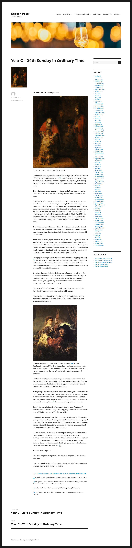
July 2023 (97, 139)
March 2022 (98, 170)
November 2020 (99, 201)
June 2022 (98, 164)
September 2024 (99, 112)
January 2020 (99, 220)
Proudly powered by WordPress (29, 540)
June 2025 (98, 95)
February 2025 (99, 103)
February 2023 (99, 149)
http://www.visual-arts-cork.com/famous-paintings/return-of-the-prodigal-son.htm (60, 473)
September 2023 (99, 135)
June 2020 (98, 211)
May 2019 (98, 236)
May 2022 (98, 166)
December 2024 (99, 107)
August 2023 (98, 137)
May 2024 (98, 120)
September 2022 (99, 159)
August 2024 (98, 114)
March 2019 (98, 239)
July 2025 (97, 93)
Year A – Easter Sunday (101, 264)
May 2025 (98, 97)
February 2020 (99, 218)
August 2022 (98, 161)
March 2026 (98, 78)
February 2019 (99, 241)
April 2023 (98, 145)
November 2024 (99, 109)
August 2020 (98, 207)
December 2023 (99, 130)
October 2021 (99, 180)
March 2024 (98, 124)
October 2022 (99, 157)
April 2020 (98, 214)
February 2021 (99, 195)
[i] (60, 178)
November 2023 (99, 132)
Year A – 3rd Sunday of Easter (103, 260)
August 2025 (98, 91)
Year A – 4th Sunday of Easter (103, 258)
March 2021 (98, 193)
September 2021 (99, 182)
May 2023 (98, 143)
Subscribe (97, 14)
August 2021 (98, 184)
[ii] (34, 260)
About (116, 14)
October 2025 (99, 87)
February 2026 (99, 80)
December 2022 (99, 153)
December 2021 (99, 176)
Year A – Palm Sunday (101, 266)
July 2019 (97, 232)
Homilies (66, 14)
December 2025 (99, 84)
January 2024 (99, 128)
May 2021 (97, 189)
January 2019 (99, 243)
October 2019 (99, 226)
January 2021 (98, 197)
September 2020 (99, 205)
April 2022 (98, 168)
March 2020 (98, 216)
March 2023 (98, 147)
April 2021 (98, 191)
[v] (34, 492)
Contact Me (107, 14)
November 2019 (99, 224)
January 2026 (99, 82)
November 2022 (99, 155)
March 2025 (98, 101)
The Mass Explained (81, 14)
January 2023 (99, 151)
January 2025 (99, 105)
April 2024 (98, 122)
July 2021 (97, 186)
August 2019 (98, 230)
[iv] (34, 488)
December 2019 (99, 222)
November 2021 (99, 178)
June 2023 (98, 141)
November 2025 (99, 85)
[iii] (72, 363)
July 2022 (97, 162)
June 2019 (98, 234)
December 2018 (99, 245)
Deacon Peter (20, 13)
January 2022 (99, 174)
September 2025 (99, 89)
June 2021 (98, 187)
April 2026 (98, 76)
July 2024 (97, 116)
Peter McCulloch (16, 97)
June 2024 (98, 118)
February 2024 (99, 126)
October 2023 (99, 134)
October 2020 (99, 203)
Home (58, 14)
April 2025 (98, 99)
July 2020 (97, 209)
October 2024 (99, 110)
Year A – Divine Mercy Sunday (103, 262)
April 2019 (98, 237)
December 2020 (99, 199)
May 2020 (98, 212)
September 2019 (99, 228)
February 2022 (99, 172)
